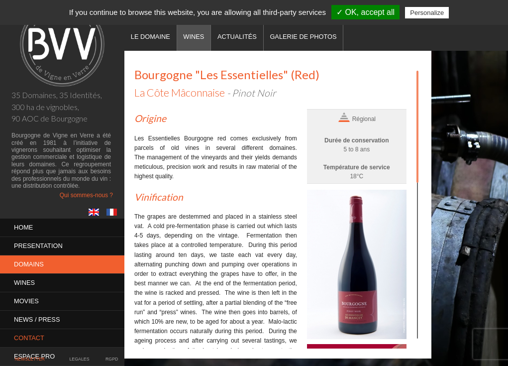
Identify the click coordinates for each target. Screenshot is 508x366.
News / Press (37, 319)
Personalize (427, 12)
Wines (24, 282)
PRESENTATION (38, 245)
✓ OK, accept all (365, 12)
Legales (79, 359)
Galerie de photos (303, 36)
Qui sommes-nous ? (86, 195)
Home (23, 227)
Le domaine (150, 36)
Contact (29, 338)
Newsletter (30, 359)
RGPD (111, 359)
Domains (29, 264)
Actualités (237, 36)
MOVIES (26, 301)
